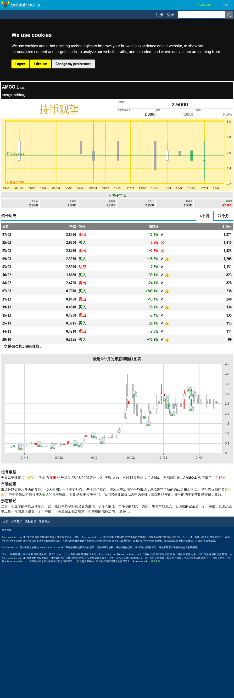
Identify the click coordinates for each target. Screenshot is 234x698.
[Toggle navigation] (4, 14)
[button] (228, 5)
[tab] (205, 216)
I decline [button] (40, 64)
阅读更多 (155, 561)
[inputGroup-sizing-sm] (201, 14)
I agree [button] (20, 64)
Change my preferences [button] (73, 64)
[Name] (229, 14)
